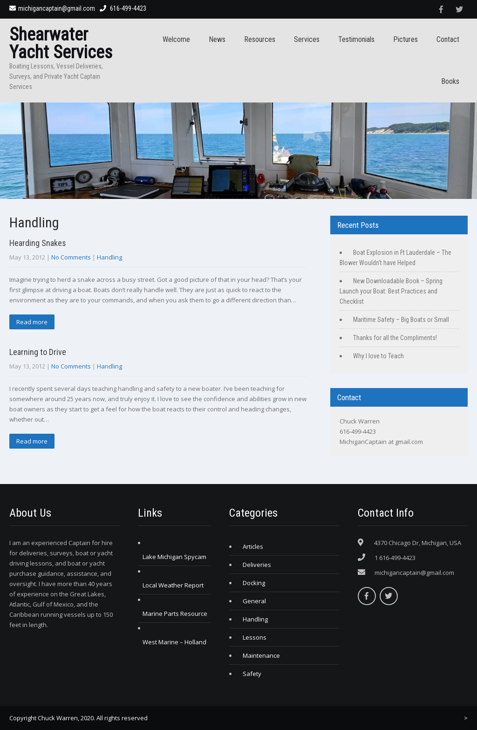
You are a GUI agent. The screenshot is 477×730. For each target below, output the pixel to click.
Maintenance (261, 655)
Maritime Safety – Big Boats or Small (401, 319)
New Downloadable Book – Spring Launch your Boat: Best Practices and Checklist (391, 291)
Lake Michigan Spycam (174, 557)
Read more (32, 322)
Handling (109, 257)
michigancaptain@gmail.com (52, 8)
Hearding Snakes (37, 243)
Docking (254, 583)
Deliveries (257, 564)
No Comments (71, 257)
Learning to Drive (37, 352)
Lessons (254, 637)
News (217, 39)
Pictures (405, 39)
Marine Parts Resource (175, 613)
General (254, 601)
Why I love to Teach (378, 356)
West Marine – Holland (174, 642)
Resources (259, 39)
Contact (447, 39)
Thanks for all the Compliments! (395, 337)
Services (307, 39)
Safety (252, 673)
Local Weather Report (173, 585)
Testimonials (356, 39)
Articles (253, 546)
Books (450, 81)
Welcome (176, 39)
